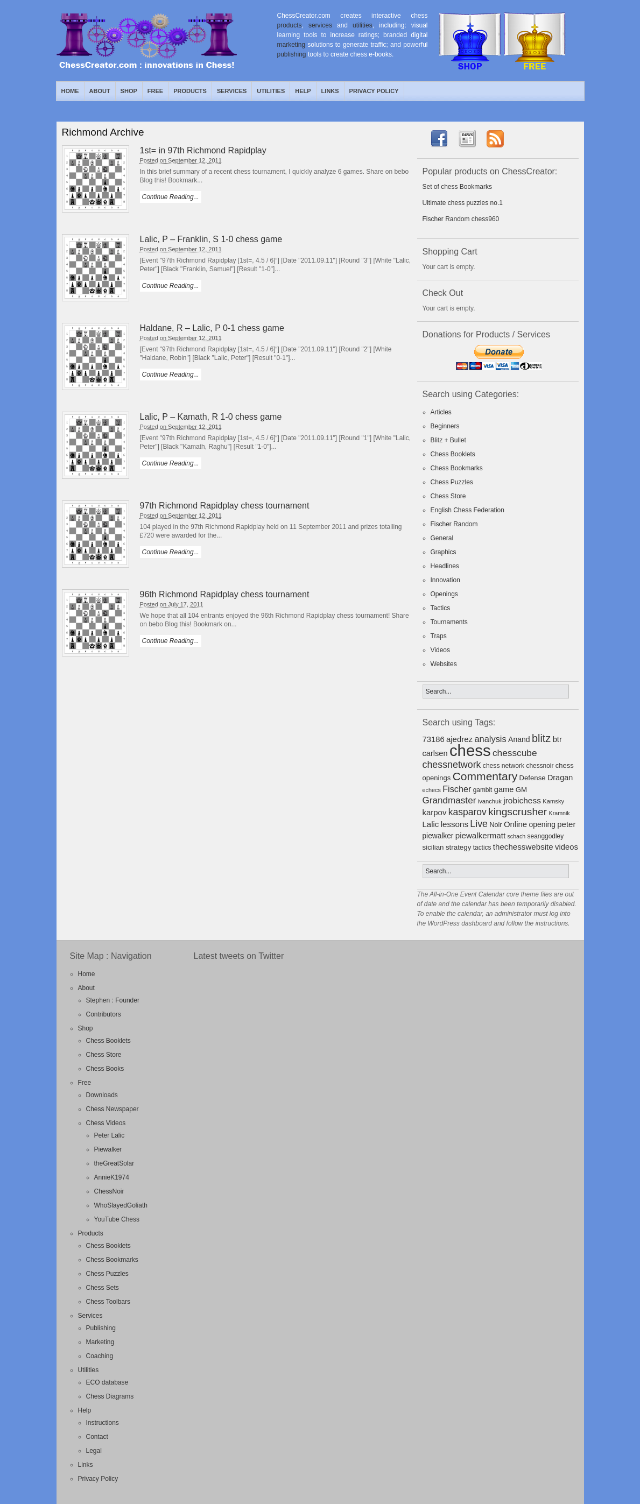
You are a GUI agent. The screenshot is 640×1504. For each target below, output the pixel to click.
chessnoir (540, 765)
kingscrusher (517, 811)
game (504, 789)
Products (190, 91)
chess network (503, 765)
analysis (490, 739)
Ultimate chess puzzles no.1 (463, 203)
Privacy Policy (374, 91)
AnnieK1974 (111, 1177)
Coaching (100, 1356)
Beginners (445, 426)
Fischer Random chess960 (461, 219)
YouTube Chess (117, 1219)
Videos (440, 650)
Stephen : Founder (112, 1000)
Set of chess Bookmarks (457, 186)
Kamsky (553, 801)
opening (542, 824)
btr (557, 739)
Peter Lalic (109, 1135)
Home (70, 91)
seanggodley (546, 836)
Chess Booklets (453, 454)
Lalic (431, 824)
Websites (444, 664)
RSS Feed (551, 91)
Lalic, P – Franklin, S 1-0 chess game (211, 239)
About (99, 91)
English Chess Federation (467, 510)
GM (522, 790)
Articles (441, 412)
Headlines (445, 566)
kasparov (467, 812)
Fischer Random (454, 524)
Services (232, 91)
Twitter (563, 91)
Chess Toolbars (108, 1301)
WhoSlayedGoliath (120, 1205)
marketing (291, 44)
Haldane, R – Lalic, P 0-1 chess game (212, 328)
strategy (458, 847)
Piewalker (108, 1149)
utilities (362, 25)
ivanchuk (490, 801)
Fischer (456, 789)
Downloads (102, 1095)
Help (303, 91)
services (320, 25)
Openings (444, 594)
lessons (454, 824)
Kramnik (559, 813)
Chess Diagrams (110, 1396)
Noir (495, 825)
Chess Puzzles (452, 482)
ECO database (107, 1382)
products (289, 25)
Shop (129, 91)
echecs (432, 790)
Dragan (560, 777)
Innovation (445, 580)
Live (479, 823)
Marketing (100, 1342)
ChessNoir (109, 1191)
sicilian (433, 847)
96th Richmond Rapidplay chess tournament (225, 594)
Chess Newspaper (112, 1109)
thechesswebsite (523, 846)
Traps (439, 636)
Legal (94, 1450)
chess (470, 750)
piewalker (438, 836)
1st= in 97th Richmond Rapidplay (203, 150)
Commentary (485, 776)
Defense (532, 778)
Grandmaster (449, 800)
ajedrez (459, 739)
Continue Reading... (170, 197)
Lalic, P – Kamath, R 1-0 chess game (211, 416)
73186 (434, 739)
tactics (482, 847)
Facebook (576, 91)
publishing (291, 54)
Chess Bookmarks (457, 468)
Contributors (103, 1014)
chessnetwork (452, 764)
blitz (541, 738)
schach (516, 836)
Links (330, 91)
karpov (435, 812)
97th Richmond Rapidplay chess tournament (225, 505)
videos (566, 847)
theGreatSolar (114, 1163)
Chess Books (105, 1068)
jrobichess (522, 800)
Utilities (271, 91)
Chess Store (448, 496)
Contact (97, 1437)
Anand (519, 739)
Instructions (102, 1423)
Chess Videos (106, 1123)
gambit (483, 790)
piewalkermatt (480, 835)
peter (566, 824)
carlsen (435, 753)
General (442, 538)
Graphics (443, 552)
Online (515, 824)
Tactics (441, 608)
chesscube (515, 752)
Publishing (101, 1328)
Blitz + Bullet (448, 440)
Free (155, 91)
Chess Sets (102, 1287)
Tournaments (449, 622)
